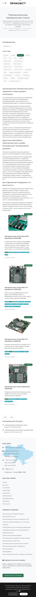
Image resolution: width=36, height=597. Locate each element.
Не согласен (13, 594)
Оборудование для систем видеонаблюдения (17, 527)
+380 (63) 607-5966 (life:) (11, 456)
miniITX (26, 72)
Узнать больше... (11, 257)
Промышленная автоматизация (12, 535)
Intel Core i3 (7, 66)
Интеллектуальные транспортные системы (15, 543)
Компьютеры (6, 490)
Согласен (23, 594)
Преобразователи (8, 498)
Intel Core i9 (18, 69)
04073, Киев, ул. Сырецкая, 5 (13, 447)
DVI (15, 58)
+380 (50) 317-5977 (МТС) (11, 454)
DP (10, 58)
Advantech (7, 46)
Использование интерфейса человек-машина (16, 538)
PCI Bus (17, 75)
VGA (5, 81)
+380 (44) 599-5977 (10, 463)
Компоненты (26, 28)
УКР (12, 417)
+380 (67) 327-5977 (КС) (12, 451)
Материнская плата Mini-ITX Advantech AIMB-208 (16, 288)
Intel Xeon (28, 69)
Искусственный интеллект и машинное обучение (17, 554)
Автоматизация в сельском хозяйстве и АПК (16, 519)
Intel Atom (7, 63)
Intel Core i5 (18, 66)
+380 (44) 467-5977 (11, 460)
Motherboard (8, 75)
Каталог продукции (15, 28)
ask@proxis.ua (9, 469)
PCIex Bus (26, 75)
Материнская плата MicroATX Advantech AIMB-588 (17, 237)
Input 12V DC (8, 61)
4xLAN (28, 55)
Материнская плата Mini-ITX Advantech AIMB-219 (16, 340)
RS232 (6, 78)
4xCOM (20, 55)
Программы (6, 501)
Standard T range (23, 78)
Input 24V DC (19, 61)
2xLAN (13, 55)
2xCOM (6, 55)
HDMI (21, 58)
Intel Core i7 (7, 69)
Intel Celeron (17, 63)
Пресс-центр (6, 504)
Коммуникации (7, 496)
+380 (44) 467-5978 (10, 465)
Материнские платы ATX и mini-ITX (18, 30)
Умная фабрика (7, 551)
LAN (5, 72)
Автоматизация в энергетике (11, 541)
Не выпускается (15, 81)
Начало (5, 28)
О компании (6, 487)
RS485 (13, 78)
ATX (5, 58)
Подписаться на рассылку (13, 575)
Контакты (5, 485)
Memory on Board (15, 72)
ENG (5, 417)
